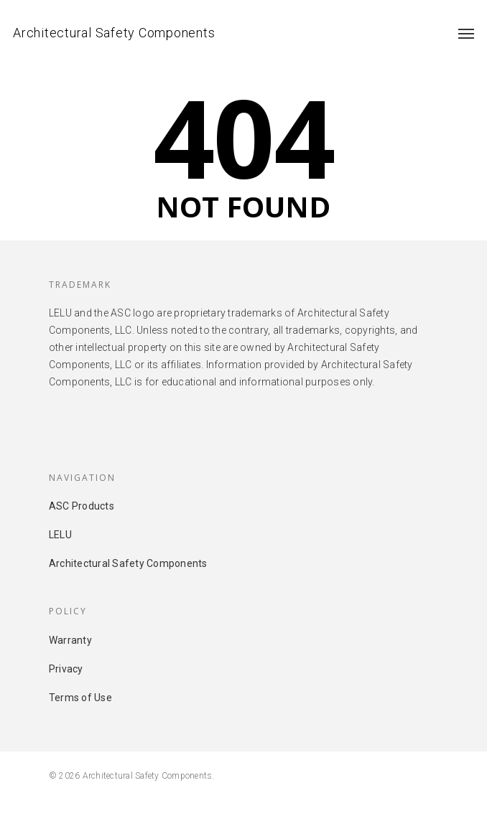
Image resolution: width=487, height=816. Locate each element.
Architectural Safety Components (114, 32)
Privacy (66, 669)
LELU (60, 534)
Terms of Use (80, 697)
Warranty (70, 640)
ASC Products (81, 506)
